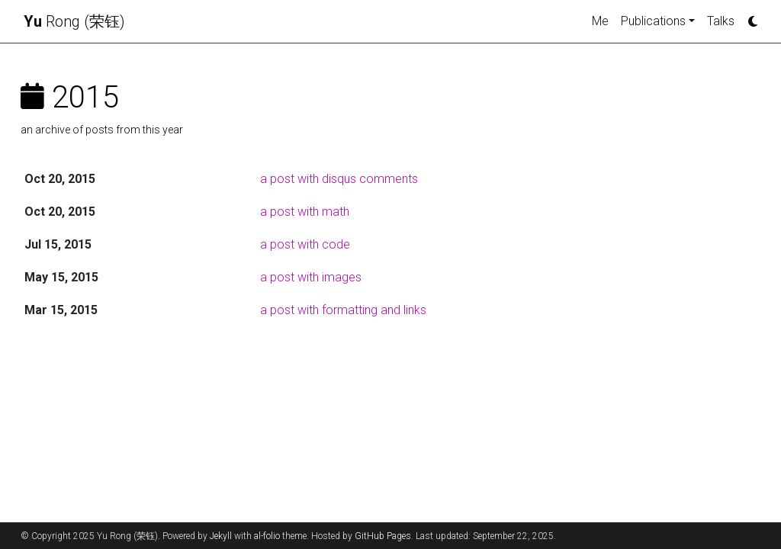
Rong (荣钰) (74, 21)
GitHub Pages (383, 536)
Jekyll (221, 536)
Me (600, 21)
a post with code (305, 244)
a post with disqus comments (339, 179)
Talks (720, 21)
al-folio (267, 536)
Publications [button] (653, 21)
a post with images (311, 277)
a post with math (304, 211)
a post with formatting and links (343, 310)
